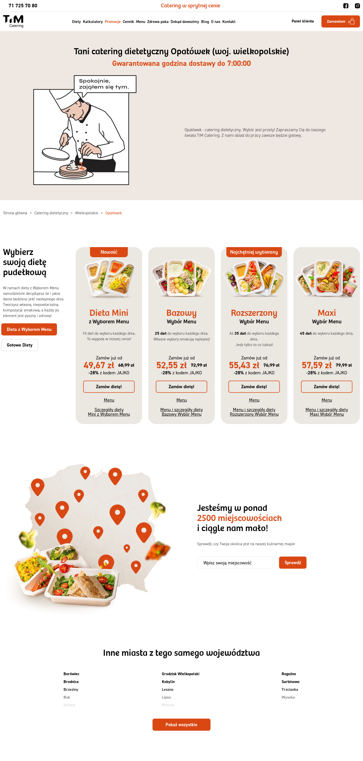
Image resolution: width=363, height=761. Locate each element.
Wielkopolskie (87, 212)
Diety (76, 21)
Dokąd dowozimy (185, 21)
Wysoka (288, 697)
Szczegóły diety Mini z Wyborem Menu (109, 412)
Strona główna (15, 212)
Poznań (168, 705)
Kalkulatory (93, 21)
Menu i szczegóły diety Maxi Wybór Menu (327, 412)
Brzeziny (71, 689)
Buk (67, 697)
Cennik (128, 21)
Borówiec (71, 673)
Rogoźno (289, 673)
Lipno (166, 697)
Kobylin (168, 681)
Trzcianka (290, 689)
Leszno (167, 689)
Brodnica (71, 681)
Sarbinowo (290, 681)
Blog (205, 21)
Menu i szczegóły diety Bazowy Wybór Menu (181, 412)
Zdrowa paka (158, 21)
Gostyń (69, 705)
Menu (140, 21)
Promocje (113, 21)
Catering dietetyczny (51, 212)
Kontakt (229, 21)
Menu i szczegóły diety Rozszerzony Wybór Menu (254, 412)
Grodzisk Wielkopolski (180, 673)
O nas (216, 21)
